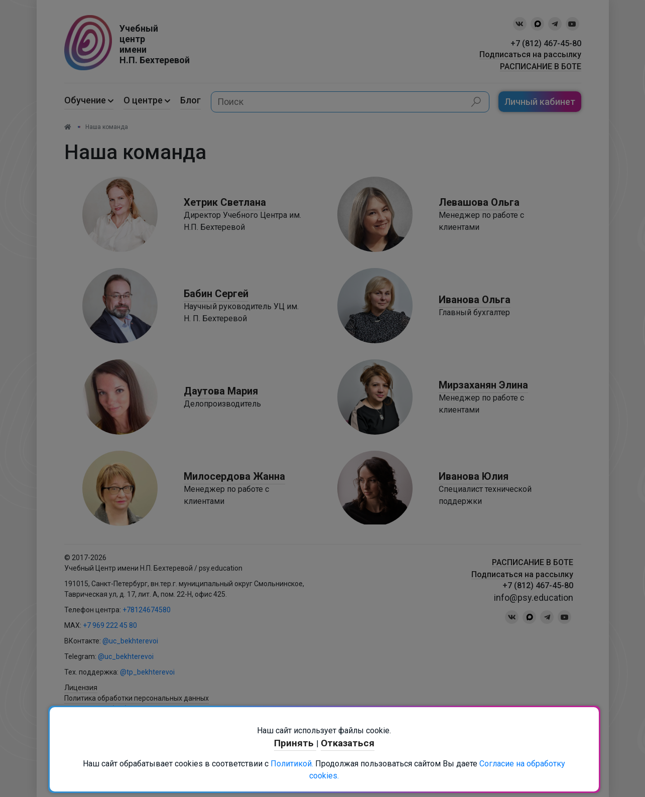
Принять (295, 743)
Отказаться (347, 743)
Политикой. (292, 763)
